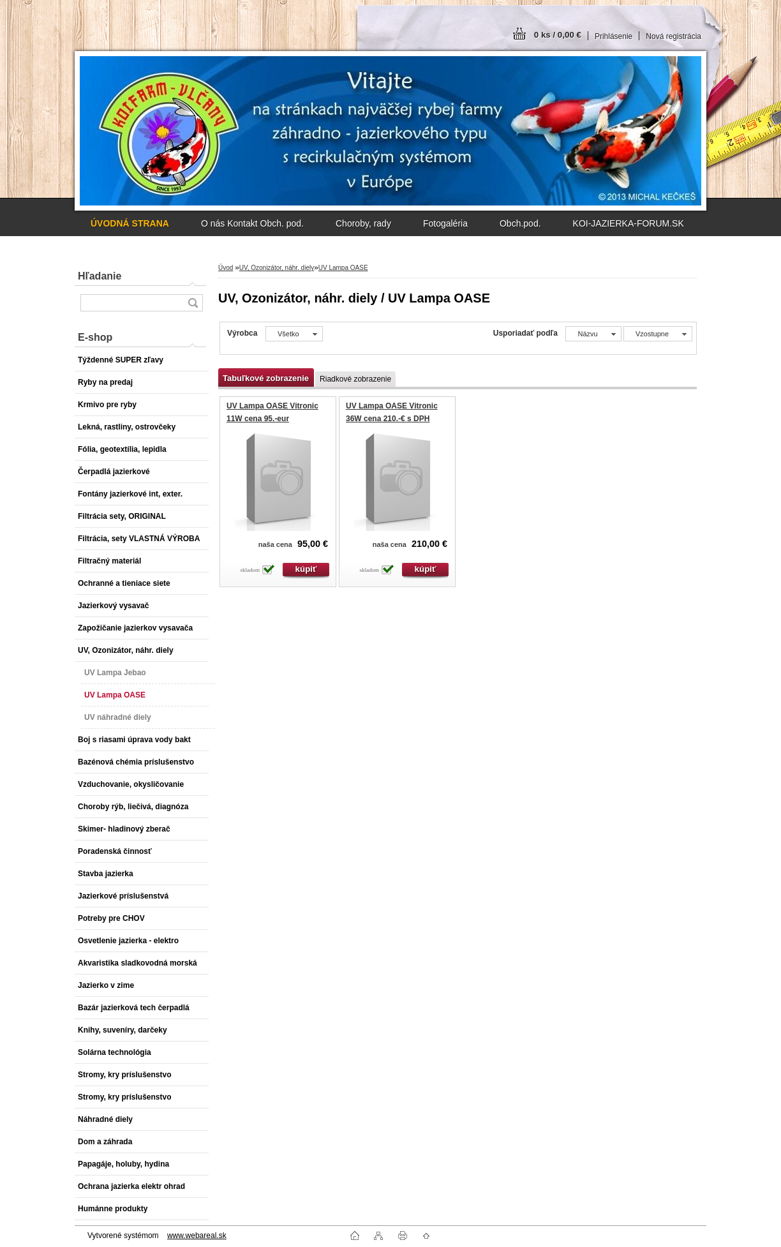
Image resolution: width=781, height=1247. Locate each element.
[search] (192, 303)
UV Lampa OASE (343, 267)
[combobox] (593, 333)
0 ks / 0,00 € (557, 35)
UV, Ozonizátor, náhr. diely (276, 267)
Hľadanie (99, 276)
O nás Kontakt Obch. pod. (252, 223)
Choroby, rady (363, 223)
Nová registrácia (673, 36)
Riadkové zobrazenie (355, 379)
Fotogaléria (445, 223)
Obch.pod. (520, 223)
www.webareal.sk (197, 1235)
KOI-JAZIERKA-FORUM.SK (628, 223)
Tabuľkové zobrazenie (266, 378)
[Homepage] (130, 223)
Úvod (225, 267)
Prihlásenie (613, 36)
